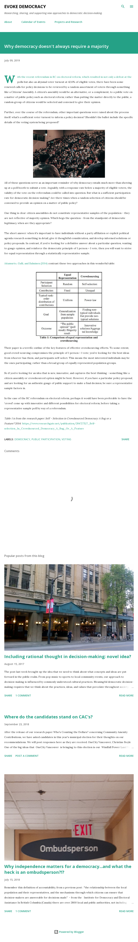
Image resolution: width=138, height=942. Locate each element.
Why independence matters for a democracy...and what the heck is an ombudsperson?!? (67, 869)
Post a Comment (27, 755)
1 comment (23, 695)
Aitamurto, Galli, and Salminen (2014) (26, 263)
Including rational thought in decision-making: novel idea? (67, 656)
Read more (126, 695)
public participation (45, 439)
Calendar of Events (33, 22)
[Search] (123, 6)
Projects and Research (68, 22)
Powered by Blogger (69, 932)
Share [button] (125, 439)
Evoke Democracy (25, 6)
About (8, 22)
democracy (22, 439)
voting (66, 439)
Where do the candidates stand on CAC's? (48, 717)
